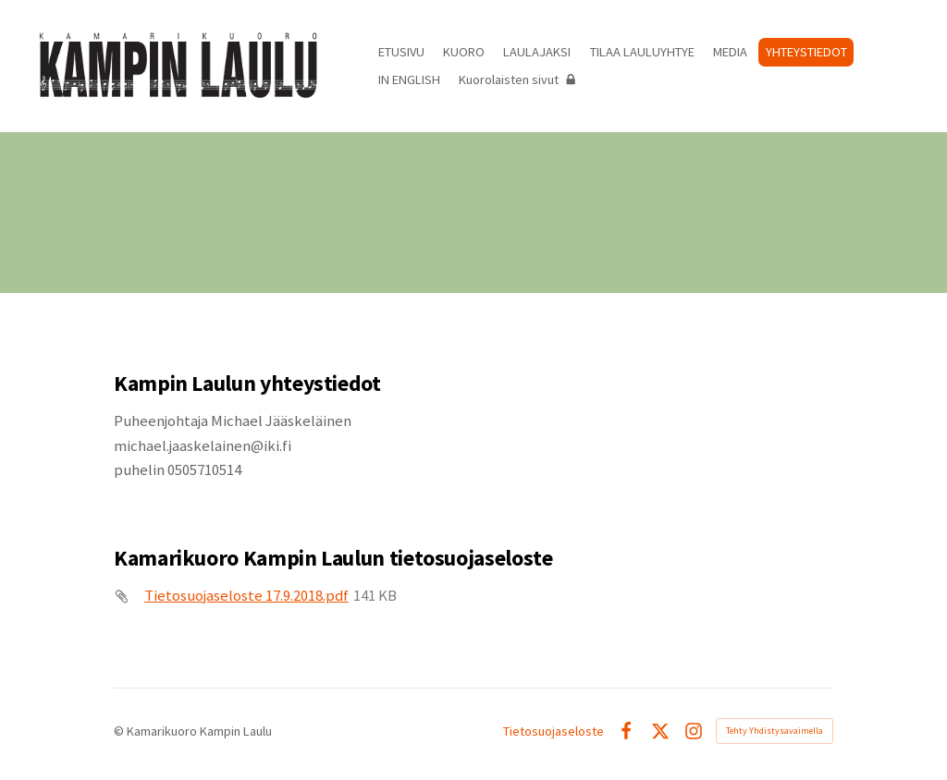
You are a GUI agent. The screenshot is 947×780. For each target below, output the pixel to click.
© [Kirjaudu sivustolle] (120, 731)
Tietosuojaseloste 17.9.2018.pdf (246, 595)
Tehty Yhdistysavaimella (774, 731)
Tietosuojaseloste (553, 731)
